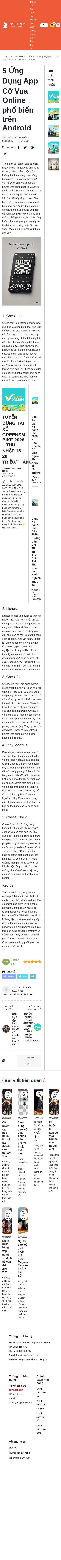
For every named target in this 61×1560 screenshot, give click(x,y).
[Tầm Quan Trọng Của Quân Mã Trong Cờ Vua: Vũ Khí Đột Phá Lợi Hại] (54, 164)
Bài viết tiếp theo (34, 1008)
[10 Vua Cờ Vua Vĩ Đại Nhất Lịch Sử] (38, 1102)
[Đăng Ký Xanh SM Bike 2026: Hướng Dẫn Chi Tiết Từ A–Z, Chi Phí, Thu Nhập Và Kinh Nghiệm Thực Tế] (35, 514)
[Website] (18, 994)
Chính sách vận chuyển (40, 1404)
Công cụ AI (34, 479)
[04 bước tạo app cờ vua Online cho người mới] (54, 1102)
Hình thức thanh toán (19, 1458)
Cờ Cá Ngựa (33, 32)
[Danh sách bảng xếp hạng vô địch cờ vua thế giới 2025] (7, 1220)
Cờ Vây (32, 25)
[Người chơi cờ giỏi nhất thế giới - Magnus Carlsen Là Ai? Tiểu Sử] (23, 1220)
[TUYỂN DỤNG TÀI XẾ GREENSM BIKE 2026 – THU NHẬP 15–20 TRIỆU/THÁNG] (13, 410)
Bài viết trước (8, 1008)
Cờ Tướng (33, 18)
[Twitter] (22, 994)
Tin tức (31, 47)
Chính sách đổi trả (40, 1417)
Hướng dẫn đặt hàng (19, 1452)
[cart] (52, 25)
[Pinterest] (25, 994)
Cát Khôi (22, 137)
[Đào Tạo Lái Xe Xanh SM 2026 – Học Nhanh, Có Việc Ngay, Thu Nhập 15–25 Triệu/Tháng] (35, 412)
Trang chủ (33, 3)
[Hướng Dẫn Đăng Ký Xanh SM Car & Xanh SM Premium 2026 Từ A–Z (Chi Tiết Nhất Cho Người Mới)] (54, 148)
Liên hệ (12, 1447)
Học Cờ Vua (8, 1095)
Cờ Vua (33, 11)
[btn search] (44, 25)
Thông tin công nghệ (11, 469)
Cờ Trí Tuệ (33, 39)
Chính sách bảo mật (41, 1392)
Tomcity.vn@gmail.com (27, 1355)
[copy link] (5, 154)
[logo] (14, 25)
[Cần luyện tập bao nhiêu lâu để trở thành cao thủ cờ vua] (7, 1102)
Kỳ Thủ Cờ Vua (8, 1215)
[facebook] (15, 994)
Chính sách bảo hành (41, 1429)
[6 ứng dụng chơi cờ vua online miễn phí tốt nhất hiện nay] (23, 1102)
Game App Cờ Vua (55, 1096)
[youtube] (31, 994)
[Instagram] (28, 994)
